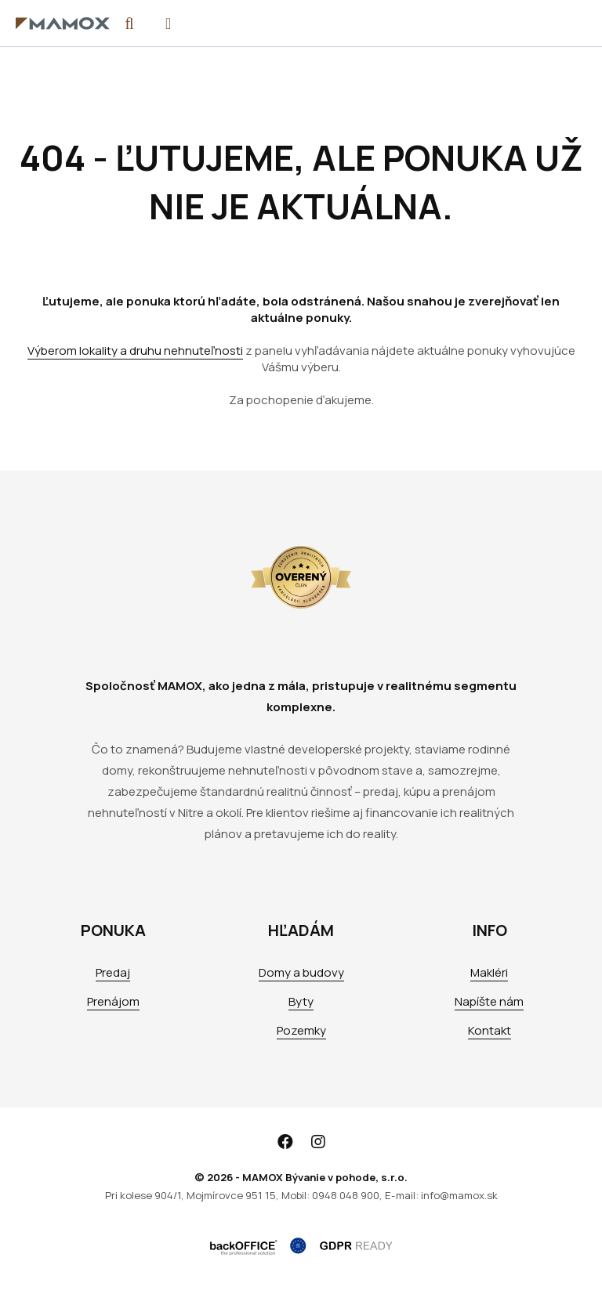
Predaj (113, 972)
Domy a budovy (301, 972)
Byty (301, 1001)
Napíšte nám (489, 1001)
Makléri (489, 972)
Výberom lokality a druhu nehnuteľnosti (135, 350)
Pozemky (301, 1030)
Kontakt (489, 1030)
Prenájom (113, 1001)
